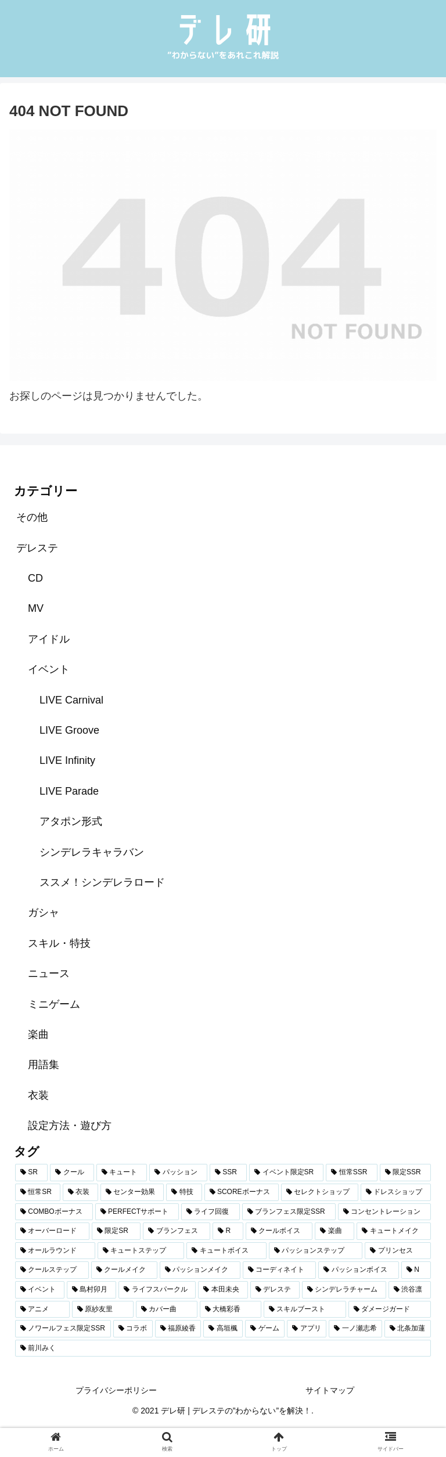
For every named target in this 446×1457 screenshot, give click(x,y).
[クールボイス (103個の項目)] (279, 1231)
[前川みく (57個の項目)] (223, 1348)
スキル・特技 (59, 943)
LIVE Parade (69, 791)
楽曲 (38, 1034)
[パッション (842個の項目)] (178, 1172)
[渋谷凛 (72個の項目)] (410, 1290)
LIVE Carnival (71, 700)
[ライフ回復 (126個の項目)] (210, 1212)
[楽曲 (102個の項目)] (334, 1231)
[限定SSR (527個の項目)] (405, 1172)
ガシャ (43, 912)
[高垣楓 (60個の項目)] (223, 1328)
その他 (32, 517)
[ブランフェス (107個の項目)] (176, 1231)
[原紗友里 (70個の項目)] (103, 1309)
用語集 (43, 1064)
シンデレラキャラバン (91, 852)
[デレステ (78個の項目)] (275, 1290)
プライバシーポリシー (116, 1390)
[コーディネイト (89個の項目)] (279, 1270)
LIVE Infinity (67, 760)
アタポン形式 (70, 821)
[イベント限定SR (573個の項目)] (286, 1172)
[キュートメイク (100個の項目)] (394, 1231)
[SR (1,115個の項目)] (31, 1172)
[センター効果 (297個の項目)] (132, 1192)
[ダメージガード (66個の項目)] (389, 1309)
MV (36, 608)
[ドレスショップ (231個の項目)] (396, 1192)
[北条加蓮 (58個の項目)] (407, 1328)
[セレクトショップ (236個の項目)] (319, 1192)
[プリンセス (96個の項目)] (398, 1251)
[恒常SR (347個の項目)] (37, 1192)
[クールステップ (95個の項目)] (52, 1270)
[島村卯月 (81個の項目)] (91, 1290)
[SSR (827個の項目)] (228, 1172)
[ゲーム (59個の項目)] (265, 1328)
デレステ (37, 548)
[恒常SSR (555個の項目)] (351, 1172)
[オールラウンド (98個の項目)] (55, 1251)
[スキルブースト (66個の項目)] (305, 1309)
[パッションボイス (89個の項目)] (358, 1270)
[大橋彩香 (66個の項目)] (230, 1309)
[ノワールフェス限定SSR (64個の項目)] (63, 1328)
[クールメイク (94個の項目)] (124, 1270)
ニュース (49, 973)
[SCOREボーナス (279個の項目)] (241, 1192)
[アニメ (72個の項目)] (42, 1309)
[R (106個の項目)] (228, 1231)
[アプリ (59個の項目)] (306, 1328)
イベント (49, 669)
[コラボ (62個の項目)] (133, 1328)
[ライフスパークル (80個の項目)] (157, 1290)
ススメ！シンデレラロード (102, 882)
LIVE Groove (69, 730)
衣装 (38, 1095)
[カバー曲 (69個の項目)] (166, 1309)
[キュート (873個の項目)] (122, 1172)
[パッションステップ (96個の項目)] (316, 1251)
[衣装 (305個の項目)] (80, 1192)
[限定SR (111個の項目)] (116, 1231)
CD (35, 578)
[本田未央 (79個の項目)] (222, 1290)
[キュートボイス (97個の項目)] (226, 1251)
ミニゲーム (54, 1004)
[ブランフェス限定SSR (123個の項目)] (289, 1212)
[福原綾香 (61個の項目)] (178, 1328)
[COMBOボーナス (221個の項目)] (54, 1212)
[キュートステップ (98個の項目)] (141, 1251)
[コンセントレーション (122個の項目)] (384, 1212)
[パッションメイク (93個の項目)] (200, 1270)
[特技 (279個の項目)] (184, 1192)
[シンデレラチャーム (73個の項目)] (344, 1290)
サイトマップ (329, 1390)
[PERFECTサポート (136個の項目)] (137, 1212)
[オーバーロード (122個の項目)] (52, 1231)
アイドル (49, 639)
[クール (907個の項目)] (72, 1172)
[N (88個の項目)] (416, 1270)
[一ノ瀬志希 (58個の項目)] (355, 1328)
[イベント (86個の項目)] (39, 1290)
